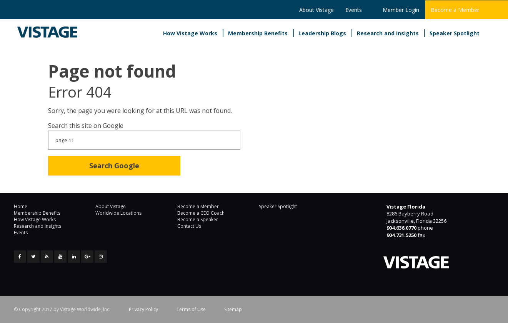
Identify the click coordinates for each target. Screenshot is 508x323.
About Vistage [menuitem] (316, 9)
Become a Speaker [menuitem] (197, 219)
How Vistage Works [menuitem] (190, 33)
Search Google (114, 165)
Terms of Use (191, 309)
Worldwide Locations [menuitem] (118, 213)
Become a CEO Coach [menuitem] (201, 213)
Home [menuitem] (20, 206)
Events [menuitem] (353, 9)
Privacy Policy (143, 309)
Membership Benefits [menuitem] (258, 33)
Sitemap (233, 309)
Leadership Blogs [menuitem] (322, 33)
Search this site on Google (85, 125)
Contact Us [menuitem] (189, 226)
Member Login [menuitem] (401, 9)
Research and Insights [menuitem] (388, 33)
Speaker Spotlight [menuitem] (455, 33)
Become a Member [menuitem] (455, 9)
